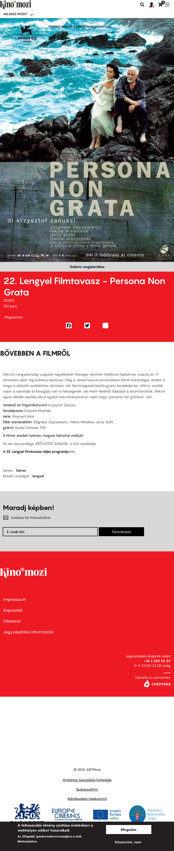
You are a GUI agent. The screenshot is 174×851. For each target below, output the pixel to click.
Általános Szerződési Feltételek (87, 780)
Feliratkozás (121, 532)
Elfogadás (129, 829)
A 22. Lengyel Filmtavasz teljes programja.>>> (39, 451)
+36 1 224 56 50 (157, 661)
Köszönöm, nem (128, 842)
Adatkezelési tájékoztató (87, 799)
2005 (9, 300)
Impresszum (14, 599)
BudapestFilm (87, 789)
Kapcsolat (13, 610)
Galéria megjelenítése (87, 267)
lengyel (38, 476)
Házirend (12, 621)
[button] (153, 5)
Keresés (142, 4)
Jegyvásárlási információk (28, 632)
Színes (21, 470)
